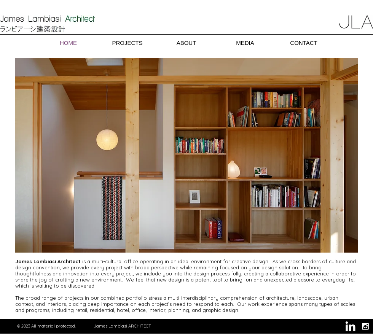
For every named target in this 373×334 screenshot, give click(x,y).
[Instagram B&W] (365, 326)
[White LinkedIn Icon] (350, 326)
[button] (186, 155)
